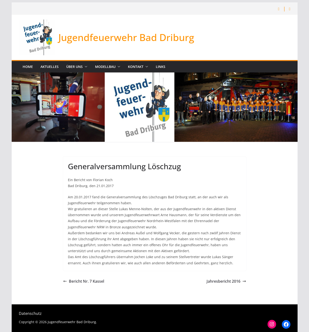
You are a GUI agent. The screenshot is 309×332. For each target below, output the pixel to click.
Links (160, 66)
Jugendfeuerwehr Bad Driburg (126, 37)
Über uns (74, 66)
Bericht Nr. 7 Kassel (83, 281)
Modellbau (105, 66)
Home (28, 66)
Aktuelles (50, 66)
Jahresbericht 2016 (226, 281)
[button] (85, 66)
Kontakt (135, 66)
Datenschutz (30, 313)
